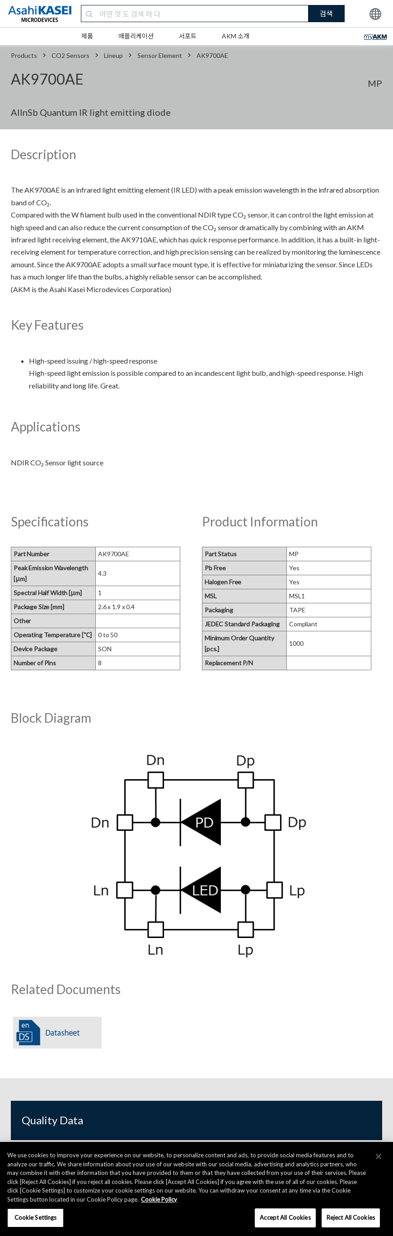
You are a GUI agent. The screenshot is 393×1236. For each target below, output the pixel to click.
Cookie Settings (35, 1217)
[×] (378, 1156)
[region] (196, 1189)
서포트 (187, 36)
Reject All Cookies (351, 1217)
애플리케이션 (136, 36)
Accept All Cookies (285, 1217)
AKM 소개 (235, 36)
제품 (87, 36)
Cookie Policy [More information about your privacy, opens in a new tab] (159, 1199)
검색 (326, 13)
